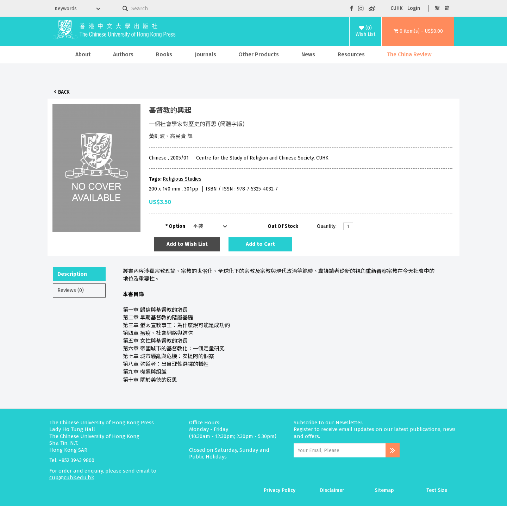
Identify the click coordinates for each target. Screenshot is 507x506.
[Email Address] (340, 450)
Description (72, 274)
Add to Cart (260, 244)
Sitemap (384, 490)
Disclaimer (332, 490)
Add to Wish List (187, 244)
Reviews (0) (70, 290)
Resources (351, 54)
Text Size (436, 490)
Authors (123, 54)
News (308, 54)
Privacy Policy (279, 490)
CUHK (396, 8)
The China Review (409, 54)
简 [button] (447, 8)
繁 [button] (437, 8)
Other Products (258, 54)
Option (177, 226)
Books (164, 54)
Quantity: (327, 226)
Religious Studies (182, 179)
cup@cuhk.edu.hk (71, 477)
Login (413, 8)
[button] (418, 31)
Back (63, 92)
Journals (205, 54)
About (83, 54)
